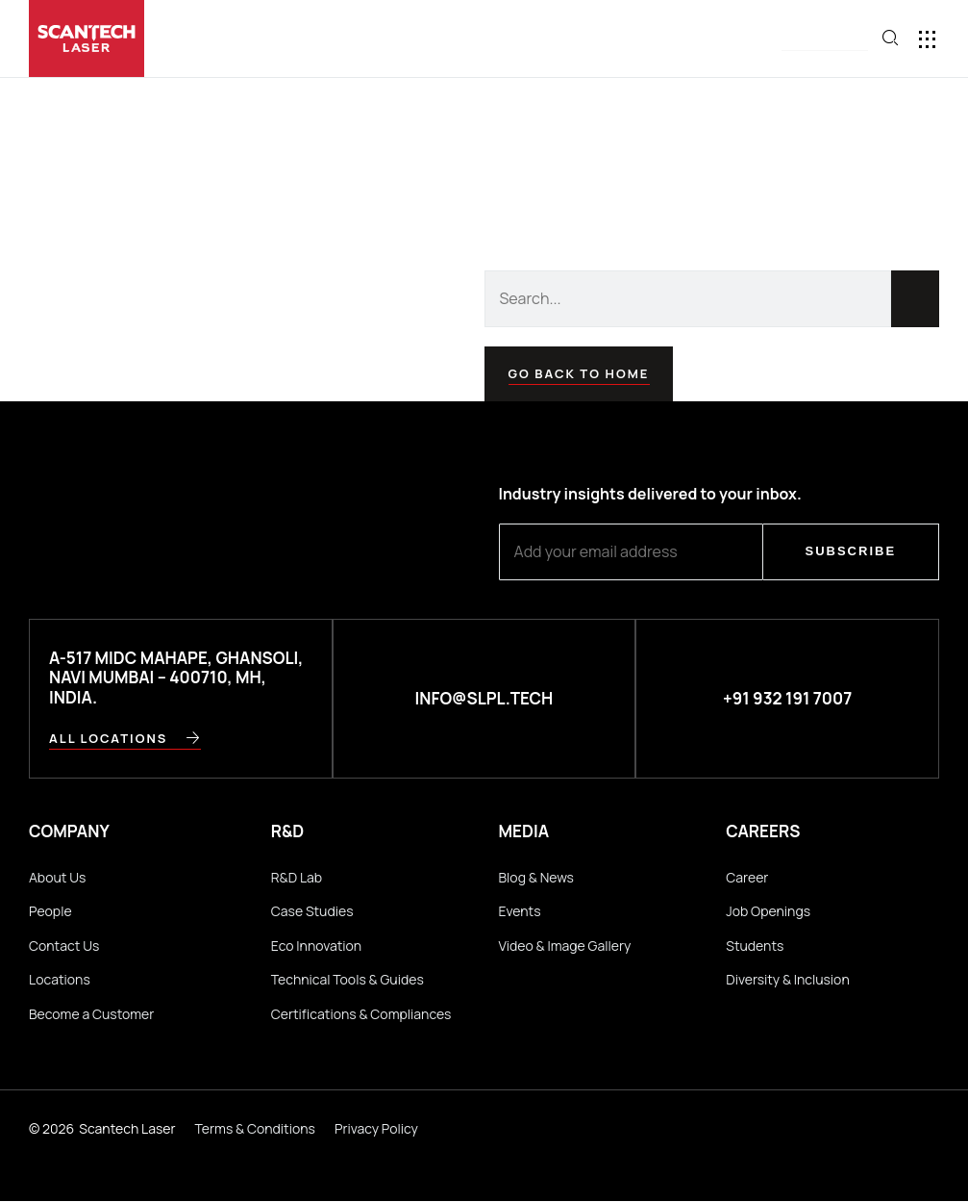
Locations (59, 980)
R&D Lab (296, 877)
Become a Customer (91, 1014)
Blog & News (536, 877)
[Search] (915, 298)
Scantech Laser (127, 1128)
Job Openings (768, 911)
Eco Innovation (316, 945)
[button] (825, 40)
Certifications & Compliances (361, 1014)
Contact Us (64, 945)
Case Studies (312, 911)
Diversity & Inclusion (787, 980)
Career (747, 877)
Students (754, 945)
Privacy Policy (376, 1128)
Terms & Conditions (255, 1128)
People (50, 911)
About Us (57, 877)
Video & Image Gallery (565, 945)
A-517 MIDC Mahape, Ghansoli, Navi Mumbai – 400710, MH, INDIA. (178, 677)
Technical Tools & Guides (347, 980)
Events (520, 911)
